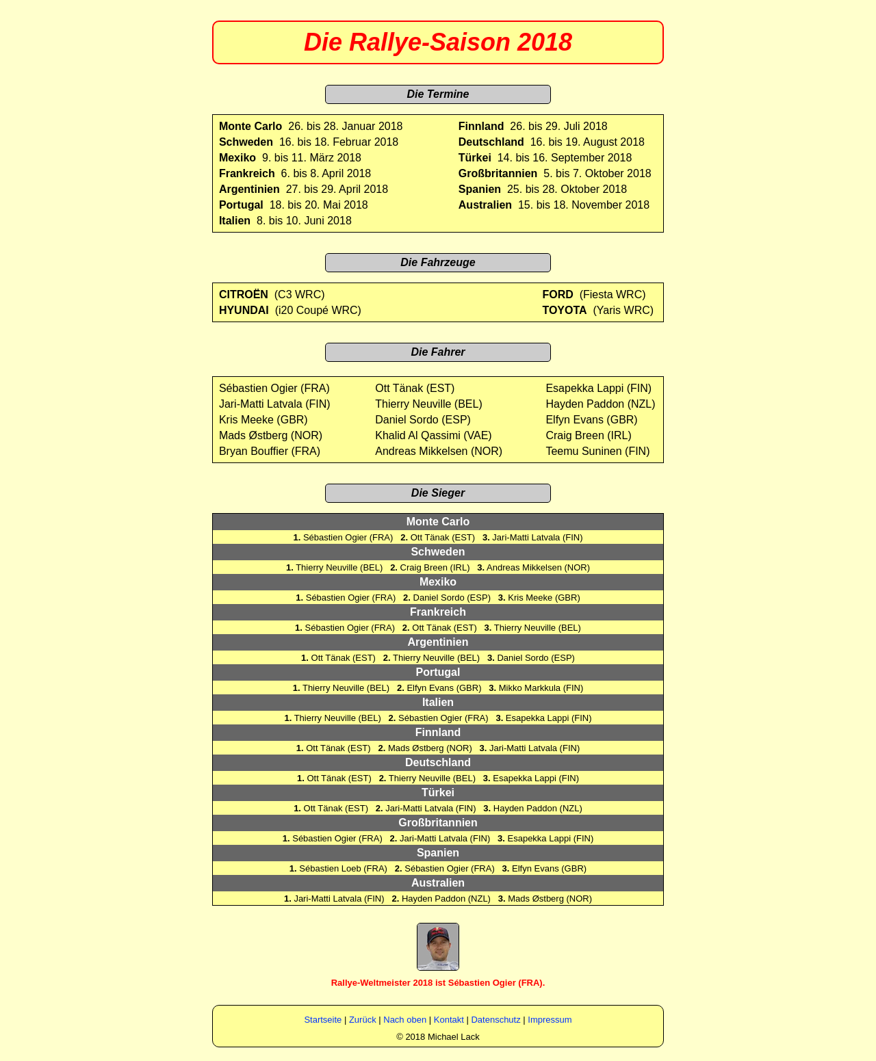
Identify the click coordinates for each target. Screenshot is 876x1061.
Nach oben (404, 1019)
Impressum (549, 1019)
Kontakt (449, 1019)
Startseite (323, 1019)
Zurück (362, 1019)
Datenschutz (495, 1019)
